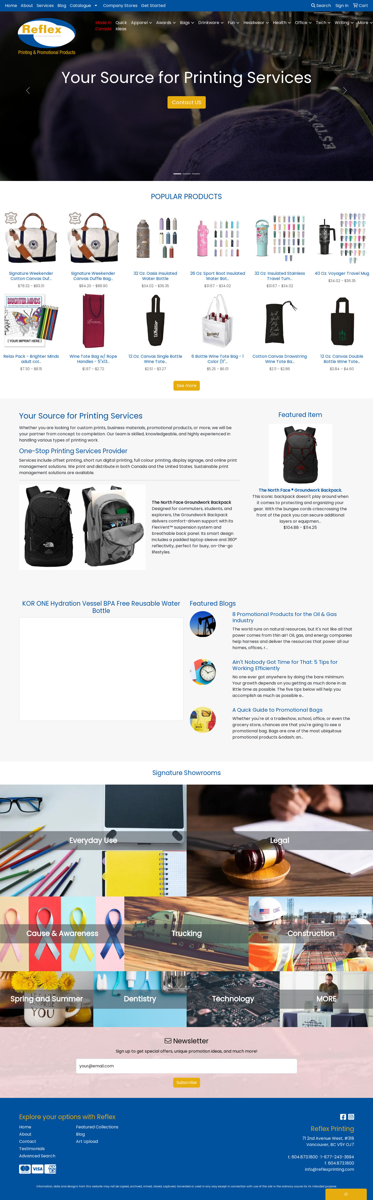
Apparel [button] (139, 23)
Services (45, 6)
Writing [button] (342, 23)
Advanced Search (37, 1156)
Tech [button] (321, 23)
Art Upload (87, 1141)
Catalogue (80, 6)
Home (11, 6)
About (27, 6)
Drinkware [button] (208, 23)
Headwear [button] (253, 23)
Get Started (153, 6)
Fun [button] (231, 23)
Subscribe (187, 1082)
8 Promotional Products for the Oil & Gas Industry (284, 617)
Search (321, 6)
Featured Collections (97, 1127)
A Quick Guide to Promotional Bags (277, 709)
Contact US (186, 102)
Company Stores (120, 6)
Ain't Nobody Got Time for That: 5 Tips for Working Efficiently (285, 665)
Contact (27, 1141)
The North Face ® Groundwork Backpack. (300, 490)
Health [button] (279, 23)
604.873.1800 (305, 1157)
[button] (28, 90)
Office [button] (301, 23)
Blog (61, 6)
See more (186, 386)
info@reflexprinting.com (329, 1169)
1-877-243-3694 (337, 1157)
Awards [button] (163, 23)
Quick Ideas (121, 26)
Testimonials (32, 1149)
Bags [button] (185, 23)
